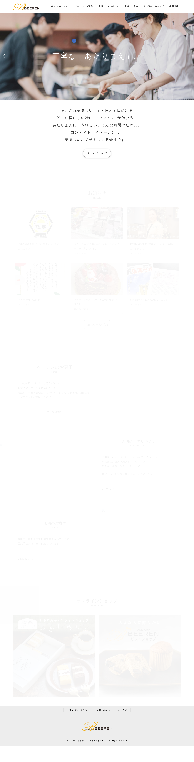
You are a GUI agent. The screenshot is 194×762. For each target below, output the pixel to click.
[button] (190, 56)
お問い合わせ (104, 710)
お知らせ (122, 710)
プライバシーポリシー (78, 710)
